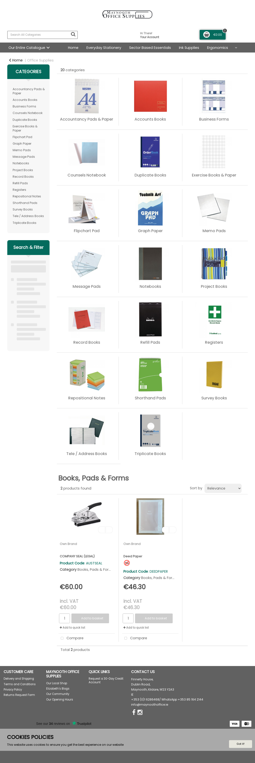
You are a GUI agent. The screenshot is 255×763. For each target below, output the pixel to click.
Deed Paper (132, 556)
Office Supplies (40, 60)
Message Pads (24, 157)
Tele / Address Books (28, 216)
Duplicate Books (25, 120)
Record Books (23, 177)
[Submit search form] (73, 34)
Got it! (241, 744)
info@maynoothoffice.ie (149, 704)
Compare (71, 638)
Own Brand (68, 544)
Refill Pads (20, 183)
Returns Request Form (19, 695)
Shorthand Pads (25, 203)
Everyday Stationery (103, 47)
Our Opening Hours (59, 700)
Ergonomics (217, 47)
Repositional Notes (27, 196)
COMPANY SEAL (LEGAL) (77, 556)
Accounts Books (25, 100)
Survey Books (23, 209)
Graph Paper (22, 143)
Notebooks (21, 163)
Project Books (23, 170)
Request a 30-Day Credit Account (106, 680)
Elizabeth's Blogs (57, 689)
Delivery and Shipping (19, 679)
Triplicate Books (24, 223)
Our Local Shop (56, 683)
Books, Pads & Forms (95, 569)
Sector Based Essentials (150, 47)
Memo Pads (22, 150)
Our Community (57, 694)
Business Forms (24, 106)
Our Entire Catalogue (26, 47)
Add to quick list (72, 628)
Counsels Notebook (27, 113)
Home (73, 47)
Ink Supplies (189, 47)
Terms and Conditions (20, 684)
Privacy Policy (13, 690)
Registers (19, 190)
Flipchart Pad (22, 137)
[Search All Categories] (42, 35)
